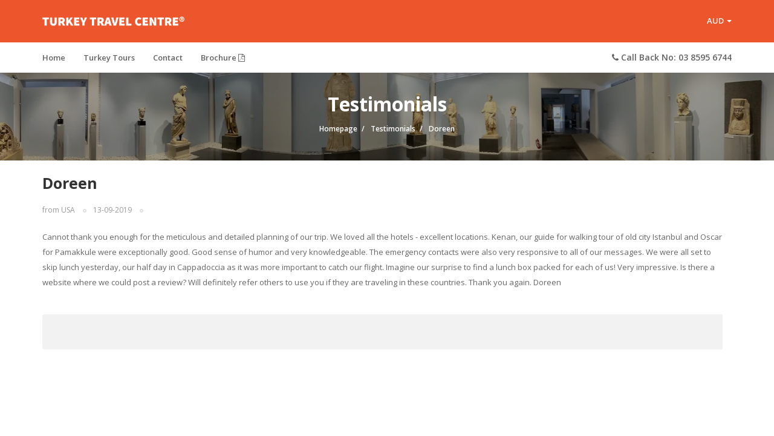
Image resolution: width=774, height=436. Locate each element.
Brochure (223, 57)
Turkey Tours (109, 57)
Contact (168, 57)
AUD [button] (719, 20)
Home (53, 57)
